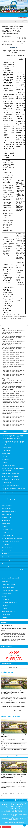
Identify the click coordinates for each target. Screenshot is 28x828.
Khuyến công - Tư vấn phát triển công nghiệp (12, 569)
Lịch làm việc (5, 605)
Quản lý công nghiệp (7, 505)
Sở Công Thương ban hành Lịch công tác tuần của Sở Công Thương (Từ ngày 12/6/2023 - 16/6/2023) (13, 332)
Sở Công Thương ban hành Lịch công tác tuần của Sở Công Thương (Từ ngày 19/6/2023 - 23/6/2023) (13, 338)
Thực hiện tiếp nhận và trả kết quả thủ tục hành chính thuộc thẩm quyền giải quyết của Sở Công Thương (13, 443)
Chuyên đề (4, 462)
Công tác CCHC (5, 599)
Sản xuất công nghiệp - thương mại (10, 566)
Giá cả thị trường (6, 560)
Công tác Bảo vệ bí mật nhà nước (10, 602)
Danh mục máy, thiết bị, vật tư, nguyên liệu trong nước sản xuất (13, 489)
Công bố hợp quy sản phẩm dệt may (10, 485)
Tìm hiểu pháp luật (6, 482)
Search (3, 496)
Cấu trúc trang (11, 800)
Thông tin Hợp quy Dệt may (8, 584)
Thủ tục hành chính (6, 450)
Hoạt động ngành (6, 453)
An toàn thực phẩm (6, 520)
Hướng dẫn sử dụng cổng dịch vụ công (11, 473)
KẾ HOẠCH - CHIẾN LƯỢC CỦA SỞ (10, 476)
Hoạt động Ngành (6, 523)
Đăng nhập (24, 800)
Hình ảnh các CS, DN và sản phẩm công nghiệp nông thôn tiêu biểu (13, 469)
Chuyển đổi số (5, 575)
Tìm (25, 431)
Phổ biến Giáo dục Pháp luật (8, 493)
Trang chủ (3, 800)
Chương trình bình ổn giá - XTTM (9, 511)
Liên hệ (18, 800)
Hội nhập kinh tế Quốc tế (8, 517)
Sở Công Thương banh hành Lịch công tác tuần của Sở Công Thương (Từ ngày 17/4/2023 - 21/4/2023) (13, 412)
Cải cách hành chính (6, 447)
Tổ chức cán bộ (5, 544)
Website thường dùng (14, 667)
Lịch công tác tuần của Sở (8, 587)
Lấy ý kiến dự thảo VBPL (8, 572)
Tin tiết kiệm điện (6, 553)
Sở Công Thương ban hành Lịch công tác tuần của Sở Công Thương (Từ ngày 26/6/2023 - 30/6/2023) (13, 343)
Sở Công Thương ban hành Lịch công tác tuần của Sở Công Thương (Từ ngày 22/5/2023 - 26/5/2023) (13, 388)
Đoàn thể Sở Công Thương (8, 499)
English (25, 0)
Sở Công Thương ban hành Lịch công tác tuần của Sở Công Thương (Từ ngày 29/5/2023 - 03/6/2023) (13, 382)
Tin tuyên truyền (5, 532)
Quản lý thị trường (6, 563)
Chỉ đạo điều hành (6, 508)
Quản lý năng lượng (6, 556)
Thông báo (4, 617)
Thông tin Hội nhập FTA (7, 535)
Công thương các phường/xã (8, 465)
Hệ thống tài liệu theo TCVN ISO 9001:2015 (12, 538)
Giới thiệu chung (6, 614)
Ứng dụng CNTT (6, 581)
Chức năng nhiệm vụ (7, 547)
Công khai (4, 456)
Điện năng (4, 526)
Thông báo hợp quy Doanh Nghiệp (10, 590)
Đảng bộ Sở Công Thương (8, 529)
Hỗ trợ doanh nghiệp (7, 550)
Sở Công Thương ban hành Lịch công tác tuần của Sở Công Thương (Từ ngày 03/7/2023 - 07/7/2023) (13, 349)
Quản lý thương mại (6, 514)
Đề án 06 (4, 502)
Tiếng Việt (19, 0)
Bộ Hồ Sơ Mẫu (5, 459)
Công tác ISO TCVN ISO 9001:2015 (10, 479)
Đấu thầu (4, 596)
